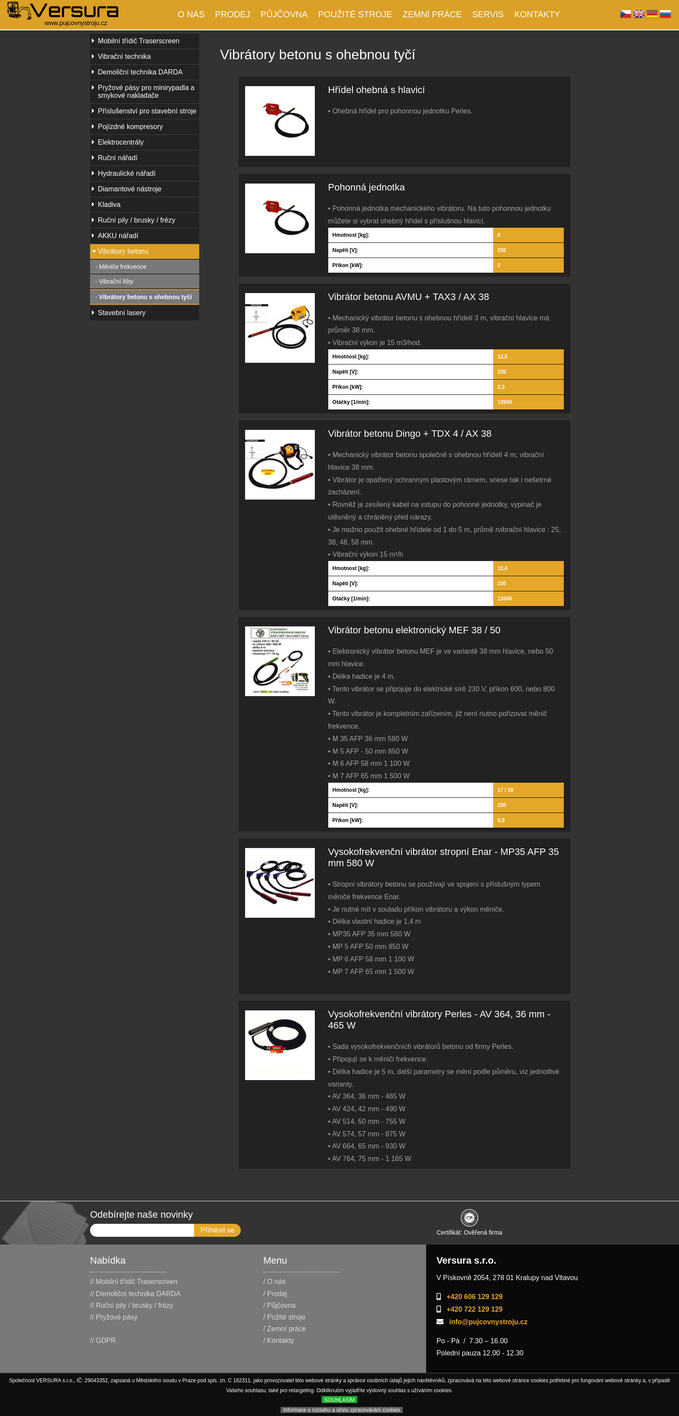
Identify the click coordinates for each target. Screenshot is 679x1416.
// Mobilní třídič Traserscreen (134, 1281)
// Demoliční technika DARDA (135, 1293)
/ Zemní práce (284, 1328)
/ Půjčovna (279, 1305)
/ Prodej (275, 1293)
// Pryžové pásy (113, 1317)
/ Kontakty (278, 1340)
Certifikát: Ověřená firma (469, 1228)
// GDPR (103, 1340)
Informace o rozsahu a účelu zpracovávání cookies (341, 1410)
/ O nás (274, 1281)
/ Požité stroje (284, 1317)
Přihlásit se (217, 1230)
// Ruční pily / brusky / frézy (131, 1305)
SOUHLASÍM (339, 1400)
